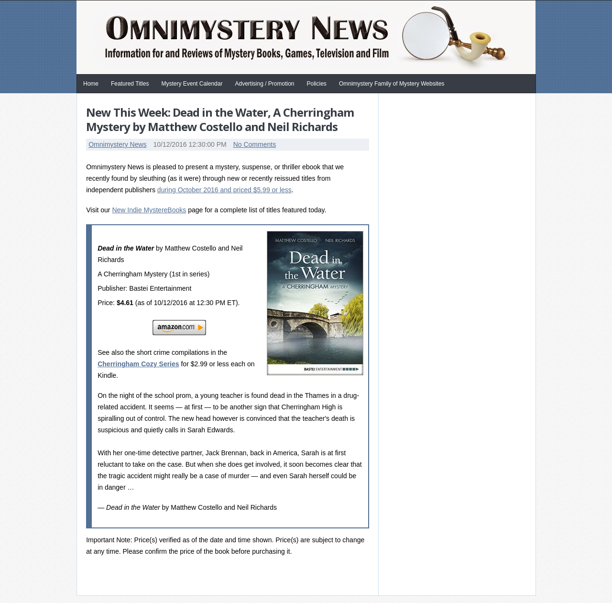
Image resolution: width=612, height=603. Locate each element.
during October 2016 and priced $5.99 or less (224, 190)
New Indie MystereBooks (149, 210)
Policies (317, 83)
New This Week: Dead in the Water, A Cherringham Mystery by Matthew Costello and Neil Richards (220, 119)
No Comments (254, 144)
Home (90, 83)
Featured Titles (130, 83)
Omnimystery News (117, 144)
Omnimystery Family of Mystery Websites (391, 83)
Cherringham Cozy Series (138, 364)
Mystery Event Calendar (191, 83)
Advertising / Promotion (264, 83)
